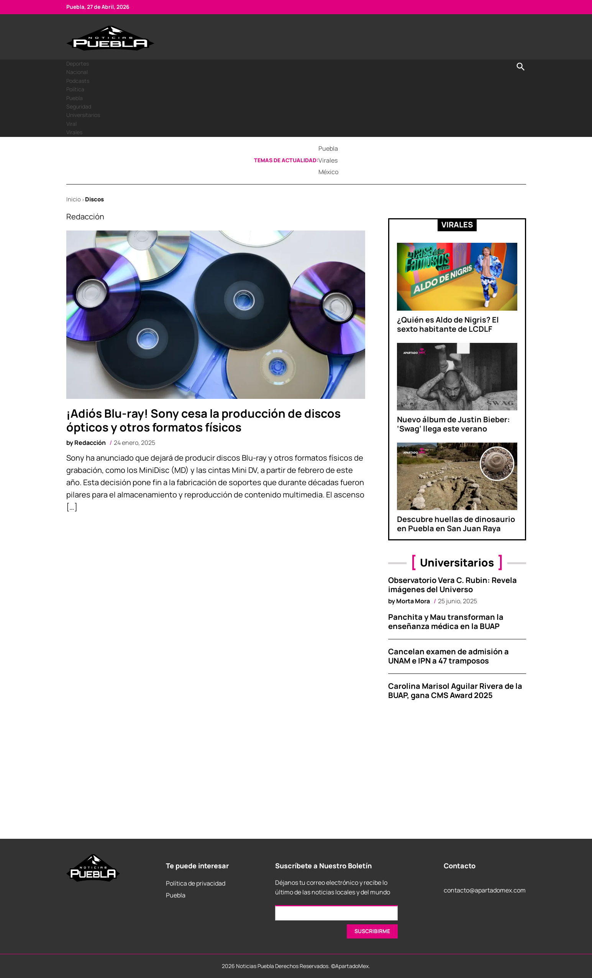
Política (75, 89)
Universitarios (83, 115)
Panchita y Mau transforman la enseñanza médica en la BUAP (445, 621)
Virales (74, 132)
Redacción (90, 442)
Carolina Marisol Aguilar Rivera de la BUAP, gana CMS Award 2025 (455, 690)
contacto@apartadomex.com (485, 890)
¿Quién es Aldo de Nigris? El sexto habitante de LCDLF (448, 324)
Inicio (73, 199)
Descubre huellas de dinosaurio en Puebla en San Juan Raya (456, 523)
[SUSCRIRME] (372, 931)
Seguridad (78, 106)
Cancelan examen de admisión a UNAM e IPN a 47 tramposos (448, 656)
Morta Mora (413, 601)
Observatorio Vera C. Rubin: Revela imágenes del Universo (452, 584)
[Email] (336, 912)
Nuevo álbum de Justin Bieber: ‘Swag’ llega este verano (453, 424)
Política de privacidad (195, 883)
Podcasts (77, 80)
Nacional (77, 72)
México (328, 172)
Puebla (74, 98)
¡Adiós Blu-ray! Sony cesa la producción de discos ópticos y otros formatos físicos (203, 420)
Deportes (77, 63)
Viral (71, 123)
